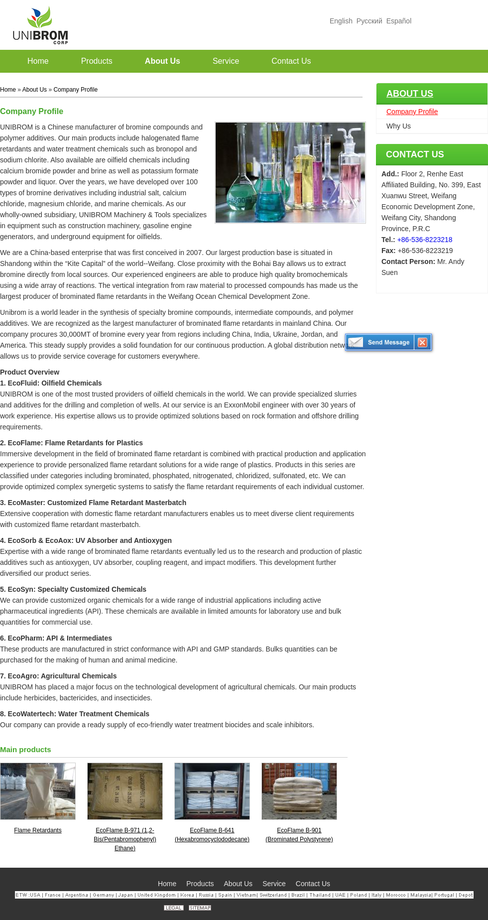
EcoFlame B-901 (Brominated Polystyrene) (299, 835)
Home (8, 89)
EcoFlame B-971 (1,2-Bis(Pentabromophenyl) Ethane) (125, 839)
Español (399, 21)
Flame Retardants (37, 830)
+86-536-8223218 (425, 240)
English (341, 21)
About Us (409, 94)
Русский (369, 21)
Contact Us (415, 154)
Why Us (398, 126)
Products (200, 884)
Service (274, 884)
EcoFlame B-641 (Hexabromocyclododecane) (212, 835)
